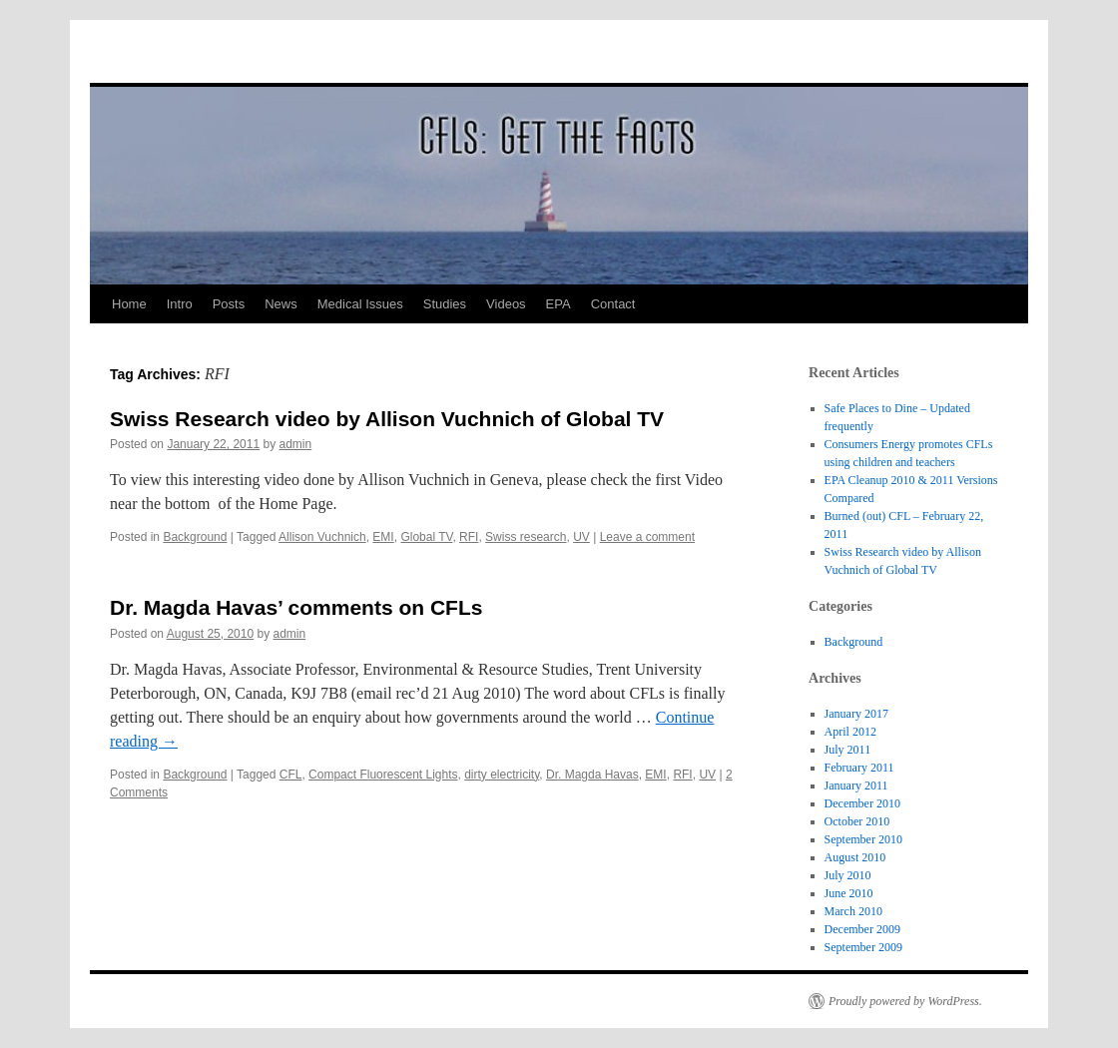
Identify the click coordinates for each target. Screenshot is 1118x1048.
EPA (558, 303)
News (281, 303)
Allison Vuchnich (322, 537)
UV (581, 537)
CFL (291, 775)
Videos (506, 303)
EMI (382, 537)
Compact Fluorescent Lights (382, 775)
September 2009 (863, 947)
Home (129, 303)
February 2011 (859, 768)
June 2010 (849, 893)
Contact (613, 303)
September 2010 (863, 839)
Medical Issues (360, 303)
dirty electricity (501, 775)
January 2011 (856, 785)
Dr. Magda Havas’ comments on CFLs (296, 607)
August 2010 (855, 857)
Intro (180, 303)
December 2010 (862, 803)
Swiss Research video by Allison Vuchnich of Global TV (387, 418)
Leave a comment (647, 537)
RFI (468, 537)
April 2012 (850, 732)
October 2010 (857, 821)
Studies (444, 303)
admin (296, 444)
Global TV (426, 537)
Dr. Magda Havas (592, 775)
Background (195, 537)
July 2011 (848, 750)
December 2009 (862, 929)
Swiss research (525, 537)
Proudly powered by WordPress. (905, 1001)
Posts (229, 303)
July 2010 (848, 875)
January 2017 (856, 714)
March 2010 (853, 911)
